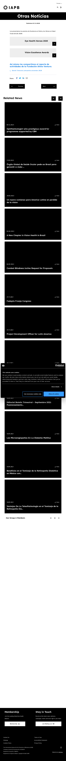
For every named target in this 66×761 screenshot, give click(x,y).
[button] (59, 3)
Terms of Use (38, 737)
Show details (55, 386)
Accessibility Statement (40, 740)
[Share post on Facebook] (17, 78)
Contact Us (6, 737)
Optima (61, 752)
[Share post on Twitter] (21, 78)
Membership (15, 724)
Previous (17, 86)
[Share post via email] (27, 78)
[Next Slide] (60, 98)
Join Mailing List (48, 724)
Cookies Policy (7, 743)
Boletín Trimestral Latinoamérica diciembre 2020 (27, 70)
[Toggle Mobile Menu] (61, 7)
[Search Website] (57, 7)
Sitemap (5, 740)
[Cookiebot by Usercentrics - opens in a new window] (56, 365)
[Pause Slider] (55, 518)
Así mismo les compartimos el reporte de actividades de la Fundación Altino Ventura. (31, 65)
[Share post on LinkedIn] (24, 78)
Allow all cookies (54, 394)
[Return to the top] (61, 747)
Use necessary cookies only (32, 394)
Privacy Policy (38, 743)
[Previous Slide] (53, 98)
